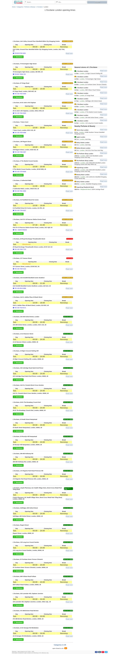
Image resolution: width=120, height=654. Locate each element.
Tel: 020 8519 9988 (20, 288)
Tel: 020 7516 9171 (20, 307)
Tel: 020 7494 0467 (20, 152)
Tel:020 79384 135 (20, 74)
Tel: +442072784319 (21, 230)
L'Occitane (39, 7)
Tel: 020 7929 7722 (20, 249)
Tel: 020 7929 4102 (20, 269)
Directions (18, 57)
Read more (69, 53)
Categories (20, 7)
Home (13, 7)
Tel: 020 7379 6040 (20, 171)
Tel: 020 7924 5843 (20, 113)
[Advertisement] (60, 26)
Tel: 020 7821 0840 (20, 191)
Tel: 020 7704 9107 (20, 210)
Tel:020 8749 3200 (20, 53)
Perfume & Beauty (29, 7)
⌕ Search (97, 2)
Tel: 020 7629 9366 (20, 132)
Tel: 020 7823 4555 (20, 93)
